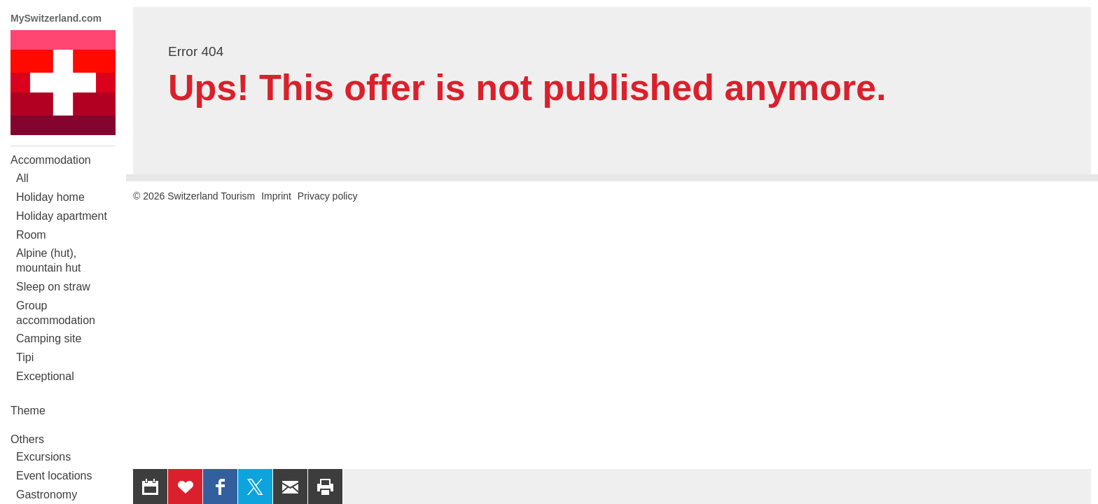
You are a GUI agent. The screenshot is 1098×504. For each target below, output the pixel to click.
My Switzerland (63, 82)
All (22, 178)
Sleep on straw (53, 287)
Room (31, 235)
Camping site (48, 338)
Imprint (276, 196)
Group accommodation (55, 313)
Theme (28, 410)
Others (27, 439)
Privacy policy (328, 196)
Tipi (25, 357)
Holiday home (50, 197)
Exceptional (45, 376)
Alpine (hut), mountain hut (48, 260)
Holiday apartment (61, 216)
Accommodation (51, 160)
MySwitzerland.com (56, 18)
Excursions (43, 457)
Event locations (54, 476)
